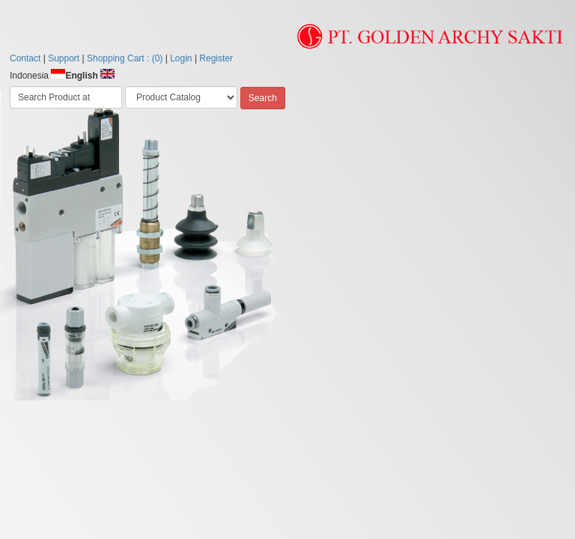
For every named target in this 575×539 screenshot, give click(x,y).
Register (216, 58)
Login (181, 58)
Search (263, 98)
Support (63, 58)
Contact (25, 58)
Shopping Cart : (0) (124, 58)
